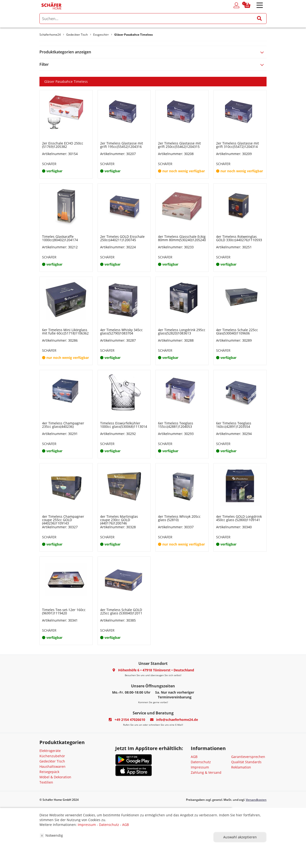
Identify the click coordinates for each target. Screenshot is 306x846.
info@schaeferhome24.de (177, 719)
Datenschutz (201, 762)
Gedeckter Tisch (52, 761)
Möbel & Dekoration (55, 777)
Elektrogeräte (50, 750)
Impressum (200, 767)
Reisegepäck (49, 771)
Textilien (46, 782)
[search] (153, 18)
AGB (194, 756)
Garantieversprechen (248, 756)
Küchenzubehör (52, 756)
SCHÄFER (49, 163)
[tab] (153, 52)
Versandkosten (256, 800)
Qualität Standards (246, 762)
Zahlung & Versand (206, 772)
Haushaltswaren (52, 766)
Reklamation (241, 767)
